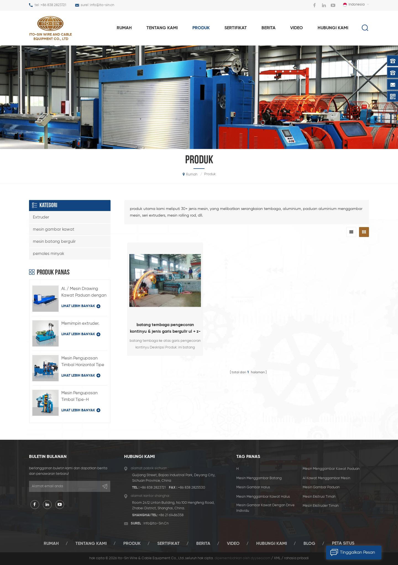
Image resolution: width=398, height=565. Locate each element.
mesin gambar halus (253, 487)
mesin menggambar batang (259, 478)
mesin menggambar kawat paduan (331, 469)
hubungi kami (333, 28)
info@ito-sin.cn (102, 5)
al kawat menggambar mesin (326, 478)
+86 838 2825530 (191, 487)
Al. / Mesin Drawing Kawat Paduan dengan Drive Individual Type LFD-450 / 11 (83, 293)
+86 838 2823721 (53, 5)
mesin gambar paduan (321, 487)
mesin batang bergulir (54, 241)
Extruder (41, 217)
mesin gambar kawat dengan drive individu (265, 508)
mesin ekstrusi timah (319, 497)
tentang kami (162, 28)
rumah (124, 28)
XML (277, 558)
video (296, 28)
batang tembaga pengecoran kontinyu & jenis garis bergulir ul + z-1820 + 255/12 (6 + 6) (165, 329)
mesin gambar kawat (53, 229)
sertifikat (235, 28)
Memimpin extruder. (80, 323)
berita (268, 28)
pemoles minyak (48, 254)
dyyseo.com (260, 558)
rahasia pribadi (296, 558)
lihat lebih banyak (80, 306)
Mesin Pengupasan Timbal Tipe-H (79, 396)
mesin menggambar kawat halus (263, 497)
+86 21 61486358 (171, 515)
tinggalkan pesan (350, 552)
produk (201, 28)
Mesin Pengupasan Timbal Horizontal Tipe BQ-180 (82, 362)
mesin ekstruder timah (321, 506)
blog (309, 543)
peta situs (343, 543)
